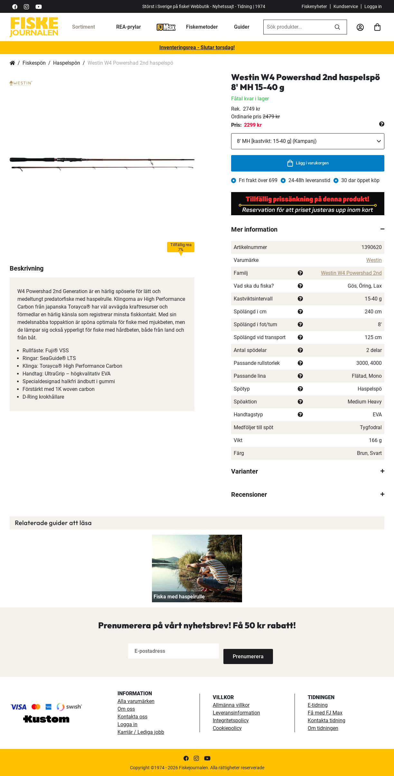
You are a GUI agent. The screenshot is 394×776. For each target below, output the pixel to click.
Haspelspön (66, 63)
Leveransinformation (236, 712)
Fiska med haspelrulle (179, 597)
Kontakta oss (132, 716)
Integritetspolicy (231, 720)
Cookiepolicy (227, 728)
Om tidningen (323, 728)
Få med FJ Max (325, 712)
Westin (374, 260)
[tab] (307, 229)
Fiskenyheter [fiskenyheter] (314, 6)
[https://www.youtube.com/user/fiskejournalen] (38, 6)
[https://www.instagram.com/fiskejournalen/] (26, 6)
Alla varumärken (136, 701)
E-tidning (318, 705)
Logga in (373, 6)
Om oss (126, 709)
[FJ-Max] (166, 27)
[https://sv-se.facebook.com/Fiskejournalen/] (14, 6)
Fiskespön (34, 63)
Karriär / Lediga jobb (140, 732)
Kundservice (345, 6)
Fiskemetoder (202, 27)
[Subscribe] (244, 651)
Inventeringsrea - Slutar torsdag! (197, 47)
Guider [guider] (241, 27)
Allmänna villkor (231, 705)
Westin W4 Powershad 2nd (351, 273)
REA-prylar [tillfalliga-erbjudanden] (128, 27)
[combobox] (296, 27)
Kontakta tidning (326, 720)
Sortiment (83, 27)
